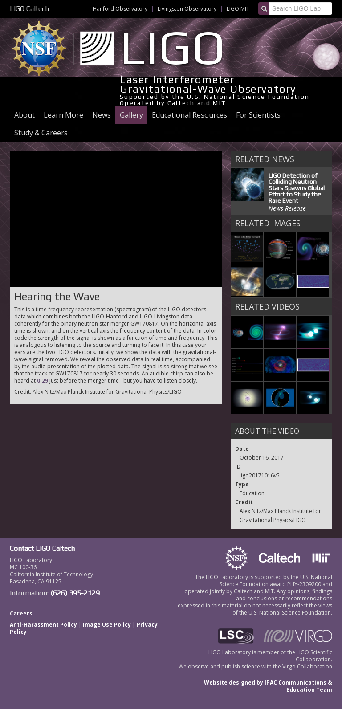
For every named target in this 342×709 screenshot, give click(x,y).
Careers (21, 613)
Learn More (63, 115)
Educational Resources (189, 115)
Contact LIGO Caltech (42, 548)
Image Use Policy (107, 624)
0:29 (42, 380)
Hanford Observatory (120, 8)
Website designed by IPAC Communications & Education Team (268, 686)
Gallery (131, 115)
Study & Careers (41, 133)
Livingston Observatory (187, 8)
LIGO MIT (238, 8)
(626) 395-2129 (75, 593)
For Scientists (258, 115)
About (24, 115)
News (101, 115)
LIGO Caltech (29, 8)
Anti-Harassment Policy (43, 624)
